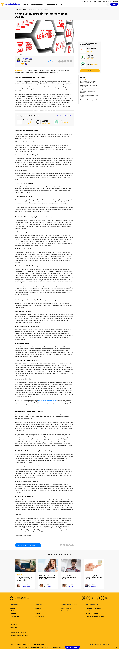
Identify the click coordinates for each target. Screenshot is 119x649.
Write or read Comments (28, 545)
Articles (12, 608)
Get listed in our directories (93, 608)
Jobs (11, 621)
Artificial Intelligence (22, 575)
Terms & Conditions (15, 644)
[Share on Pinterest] (71, 61)
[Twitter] (88, 598)
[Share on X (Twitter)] (62, 61)
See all (89, 70)
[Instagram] (107, 598)
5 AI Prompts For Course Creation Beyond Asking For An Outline (88, 82)
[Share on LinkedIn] (65, 61)
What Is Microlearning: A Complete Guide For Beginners (88, 86)
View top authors (65, 611)
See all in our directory (64, 116)
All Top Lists (13, 627)
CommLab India (28, 120)
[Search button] (107, 4)
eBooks (12, 611)
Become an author (66, 608)
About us (38, 608)
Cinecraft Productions (45, 121)
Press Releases (14, 616)
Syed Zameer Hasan (28, 58)
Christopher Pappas (95, 586)
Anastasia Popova (26, 586)
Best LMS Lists (14, 630)
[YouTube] (98, 598)
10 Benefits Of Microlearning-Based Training (89, 96)
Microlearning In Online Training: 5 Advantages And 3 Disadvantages (88, 100)
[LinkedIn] (93, 598)
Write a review (97, 1)
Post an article (106, 1)
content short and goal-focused (47, 400)
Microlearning (23, 9)
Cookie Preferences (38, 644)
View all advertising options (95, 616)
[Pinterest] (102, 598)
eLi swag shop (40, 616)
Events (12, 619)
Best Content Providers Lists (18, 632)
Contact (38, 613)
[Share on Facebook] (59, 61)
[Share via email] (68, 61)
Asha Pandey (48, 586)
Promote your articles (92, 613)
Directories (13, 624)
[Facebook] (84, 598)
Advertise (115, 1)
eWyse (63, 121)
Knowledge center (41, 611)
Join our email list (86, 1)
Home (16, 9)
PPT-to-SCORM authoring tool (19, 635)
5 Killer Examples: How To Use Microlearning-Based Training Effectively (87, 91)
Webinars (13, 613)
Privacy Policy (27, 644)
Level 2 (18, 61)
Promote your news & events (94, 611)
